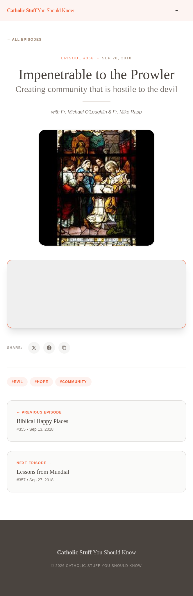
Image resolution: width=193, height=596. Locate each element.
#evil (17, 382)
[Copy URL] (64, 348)
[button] (177, 10)
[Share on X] (34, 348)
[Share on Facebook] (49, 348)
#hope (41, 382)
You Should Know (40, 10)
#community (73, 382)
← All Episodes (24, 40)
